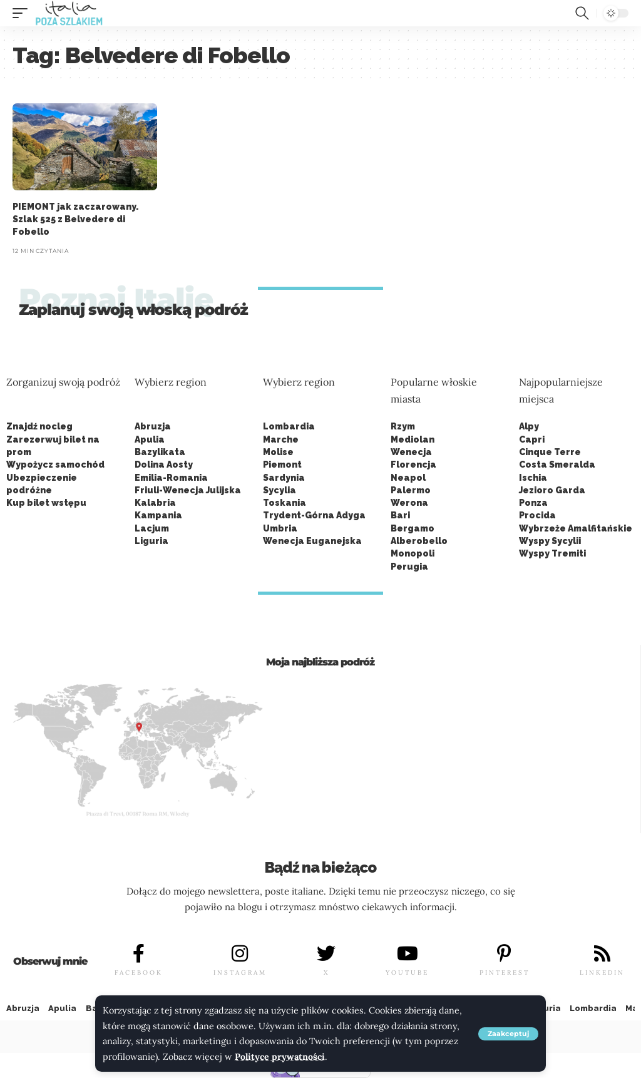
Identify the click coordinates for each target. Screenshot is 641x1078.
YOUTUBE (407, 972)
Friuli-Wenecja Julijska (188, 490)
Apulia (150, 439)
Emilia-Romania (171, 478)
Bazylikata (160, 452)
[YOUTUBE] (407, 953)
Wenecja (411, 452)
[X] (326, 953)
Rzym (403, 426)
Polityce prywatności (280, 1056)
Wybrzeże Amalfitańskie (575, 528)
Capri (532, 439)
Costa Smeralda (557, 464)
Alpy (529, 426)
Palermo (411, 490)
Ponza (533, 503)
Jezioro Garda (552, 490)
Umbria (280, 528)
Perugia (409, 567)
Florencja (413, 464)
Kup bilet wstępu (46, 503)
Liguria (151, 541)
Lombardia (289, 426)
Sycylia (279, 490)
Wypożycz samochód (55, 464)
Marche (281, 439)
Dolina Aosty (164, 464)
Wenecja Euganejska (312, 541)
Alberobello (419, 541)
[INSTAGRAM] (239, 953)
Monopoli (412, 553)
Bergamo (412, 528)
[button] (508, 1033)
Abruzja (153, 426)
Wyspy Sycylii (550, 541)
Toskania (284, 503)
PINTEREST (504, 972)
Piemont (282, 464)
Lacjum (152, 528)
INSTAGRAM (240, 972)
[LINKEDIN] (602, 953)
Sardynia (284, 478)
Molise (278, 452)
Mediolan (412, 439)
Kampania (158, 515)
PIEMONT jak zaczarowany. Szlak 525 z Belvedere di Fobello (75, 219)
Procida (537, 515)
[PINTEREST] (504, 953)
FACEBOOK (139, 972)
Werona (409, 503)
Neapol (408, 478)
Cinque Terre (550, 452)
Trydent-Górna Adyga (314, 515)
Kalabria (155, 503)
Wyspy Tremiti (552, 553)
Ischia (533, 478)
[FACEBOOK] (139, 953)
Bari (400, 515)
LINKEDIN (602, 972)
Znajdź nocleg (39, 426)
